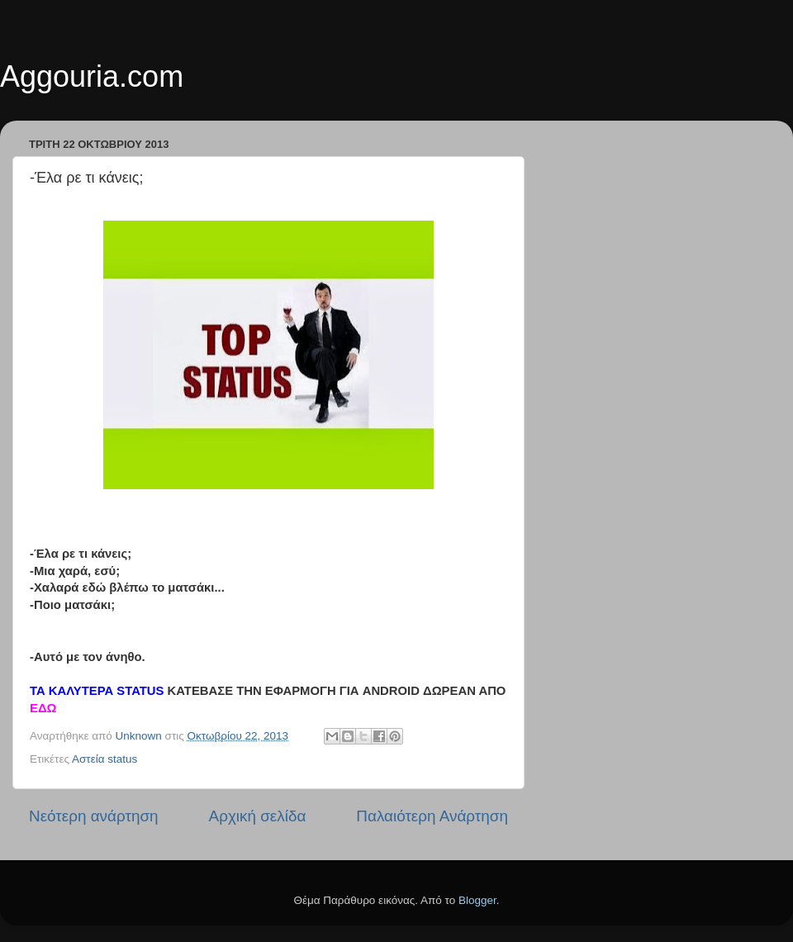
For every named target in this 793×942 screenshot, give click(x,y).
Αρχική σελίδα (257, 816)
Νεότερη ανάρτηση (94, 816)
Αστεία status (104, 759)
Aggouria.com (91, 76)
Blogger (477, 900)
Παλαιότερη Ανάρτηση (432, 816)
